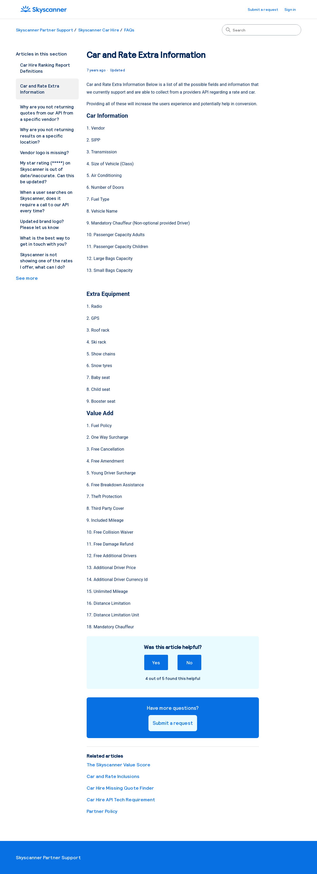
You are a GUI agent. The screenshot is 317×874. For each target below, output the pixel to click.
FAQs (129, 29)
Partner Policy (102, 811)
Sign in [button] (290, 9)
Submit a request (263, 9)
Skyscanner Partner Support (44, 29)
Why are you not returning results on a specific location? (47, 135)
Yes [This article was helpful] (156, 662)
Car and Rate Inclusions (113, 776)
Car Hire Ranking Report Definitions (45, 68)
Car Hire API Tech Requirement (121, 799)
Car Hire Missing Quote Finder (120, 788)
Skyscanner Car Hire (98, 29)
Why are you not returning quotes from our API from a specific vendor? (47, 113)
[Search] (261, 30)
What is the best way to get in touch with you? (45, 241)
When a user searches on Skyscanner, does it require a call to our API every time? (46, 201)
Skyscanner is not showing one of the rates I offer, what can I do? (46, 260)
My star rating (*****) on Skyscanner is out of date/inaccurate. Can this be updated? (47, 172)
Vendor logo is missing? (44, 152)
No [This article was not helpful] (190, 662)
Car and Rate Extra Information (39, 89)
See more (27, 278)
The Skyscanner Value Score (119, 764)
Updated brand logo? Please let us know (42, 224)
